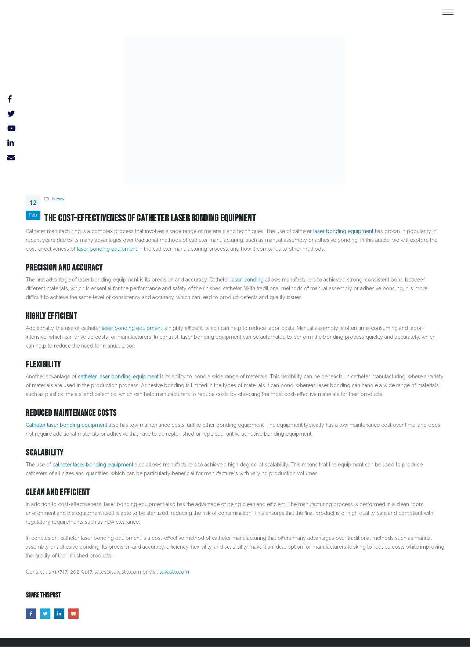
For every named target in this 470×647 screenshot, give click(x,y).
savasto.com (174, 572)
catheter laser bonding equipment (118, 376)
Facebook (31, 613)
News (58, 199)
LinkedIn (60, 613)
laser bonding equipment (343, 231)
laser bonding (247, 280)
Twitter (45, 613)
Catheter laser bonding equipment (66, 425)
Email (75, 613)
